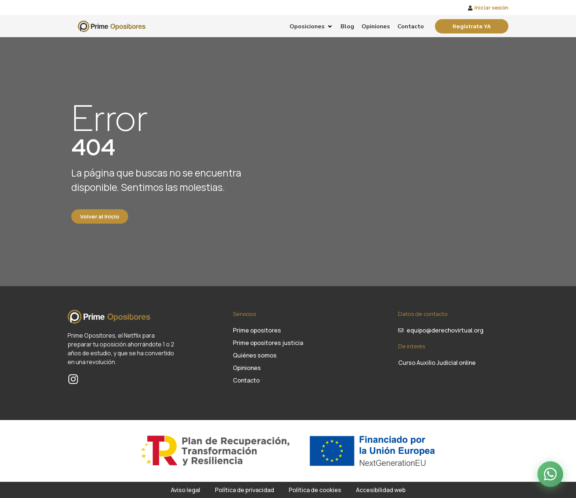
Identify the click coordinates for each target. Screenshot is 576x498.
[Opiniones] (376, 26)
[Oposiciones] (311, 26)
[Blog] (347, 26)
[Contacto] (411, 26)
